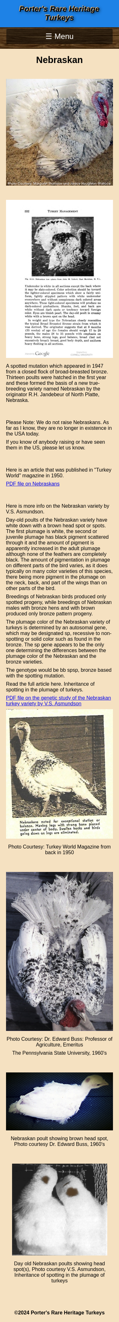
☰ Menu (59, 36)
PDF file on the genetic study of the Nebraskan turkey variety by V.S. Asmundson (58, 700)
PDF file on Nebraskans (33, 483)
